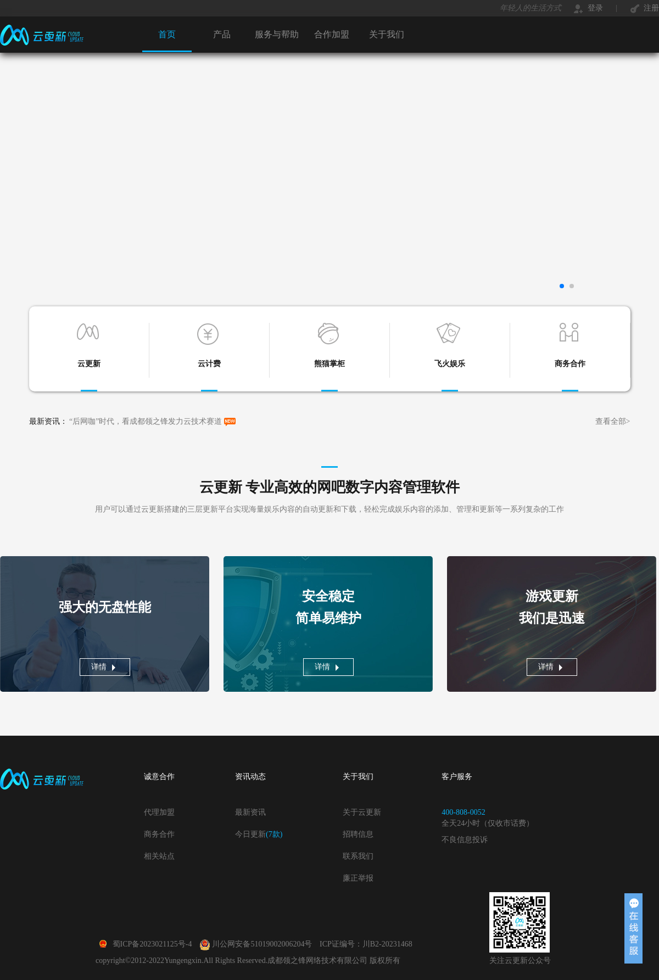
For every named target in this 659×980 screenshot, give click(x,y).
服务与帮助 (277, 34)
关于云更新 (362, 812)
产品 (222, 34)
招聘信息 (358, 834)
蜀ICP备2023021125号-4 (145, 944)
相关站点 (159, 856)
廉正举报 (358, 878)
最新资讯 (250, 812)
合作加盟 (331, 34)
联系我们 (358, 856)
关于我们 (386, 34)
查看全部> (612, 421)
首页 (167, 34)
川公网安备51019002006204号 (256, 944)
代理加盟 (159, 812)
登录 (588, 8)
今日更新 (258, 834)
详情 (99, 667)
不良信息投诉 (465, 840)
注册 (645, 8)
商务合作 (159, 834)
